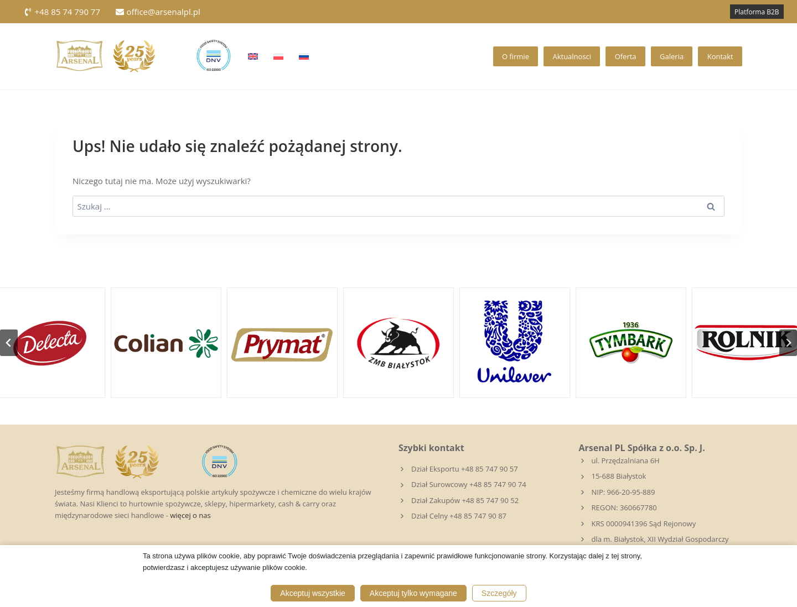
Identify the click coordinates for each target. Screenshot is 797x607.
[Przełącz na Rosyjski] (304, 56)
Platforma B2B (756, 12)
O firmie (515, 56)
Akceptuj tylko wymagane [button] (413, 593)
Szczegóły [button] (499, 593)
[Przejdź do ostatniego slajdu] (9, 342)
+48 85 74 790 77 (62, 11)
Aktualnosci (571, 56)
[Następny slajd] (788, 342)
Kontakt (720, 56)
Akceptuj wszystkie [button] (312, 593)
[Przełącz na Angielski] (253, 56)
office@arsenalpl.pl (158, 11)
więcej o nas (190, 515)
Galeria (672, 56)
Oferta (625, 56)
